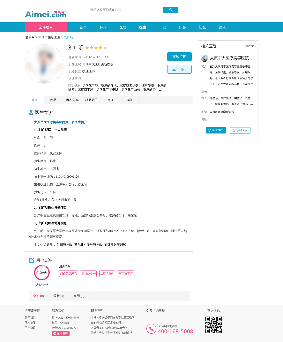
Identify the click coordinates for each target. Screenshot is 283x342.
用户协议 (30, 327)
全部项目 (46, 27)
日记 (162, 27)
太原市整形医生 (49, 37)
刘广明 (68, 37)
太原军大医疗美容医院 (98, 64)
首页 (83, 27)
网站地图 (30, 322)
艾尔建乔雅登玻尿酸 (88, 244)
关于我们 (30, 317)
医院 (122, 27)
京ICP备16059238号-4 (114, 327)
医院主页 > (250, 46)
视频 (222, 27)
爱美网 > (31, 37)
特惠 (103, 27)
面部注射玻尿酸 (115, 244)
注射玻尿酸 (64, 244)
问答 (182, 27)
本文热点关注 (43, 244)
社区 (202, 27)
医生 (142, 27)
